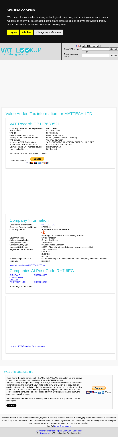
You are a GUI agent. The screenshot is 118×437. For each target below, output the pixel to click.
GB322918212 (40, 282)
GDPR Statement (74, 431)
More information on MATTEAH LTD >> (27, 265)
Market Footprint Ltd (56, 431)
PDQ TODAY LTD (18, 282)
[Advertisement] (59, 81)
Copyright (40, 431)
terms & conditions (62, 426)
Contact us (45, 433)
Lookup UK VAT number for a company (27, 346)
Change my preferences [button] (48, 32)
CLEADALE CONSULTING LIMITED (16, 277)
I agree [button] (13, 32)
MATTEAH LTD (48, 225)
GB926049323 (40, 275)
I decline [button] (26, 32)
